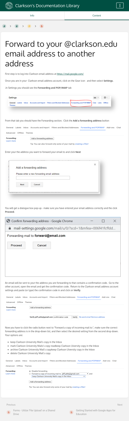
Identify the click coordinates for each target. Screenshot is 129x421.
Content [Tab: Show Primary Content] (97, 15)
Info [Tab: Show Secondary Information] (32, 15)
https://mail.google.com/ (70, 73)
